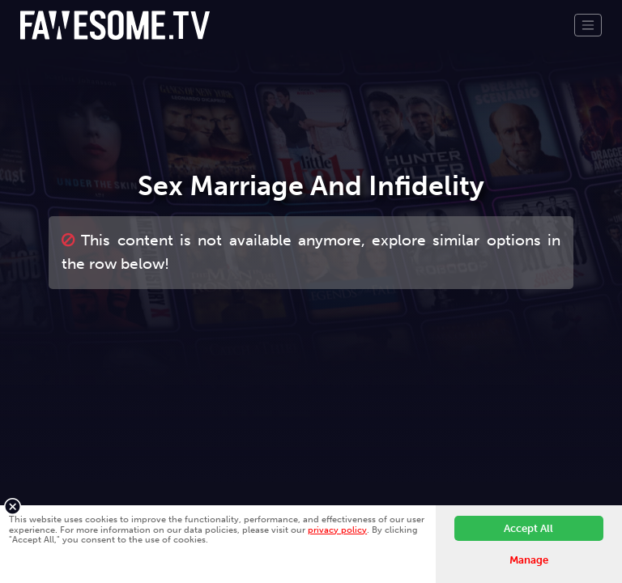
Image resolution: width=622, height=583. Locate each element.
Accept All (528, 528)
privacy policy (337, 529)
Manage (528, 560)
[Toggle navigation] (588, 25)
